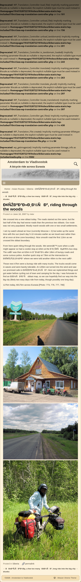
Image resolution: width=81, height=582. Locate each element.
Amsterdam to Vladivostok (27, 162)
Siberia (30, 189)
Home (7, 189)
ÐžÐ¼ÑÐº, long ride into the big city (60, 196)
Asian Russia (18, 189)
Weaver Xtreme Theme (66, 578)
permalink (29, 563)
